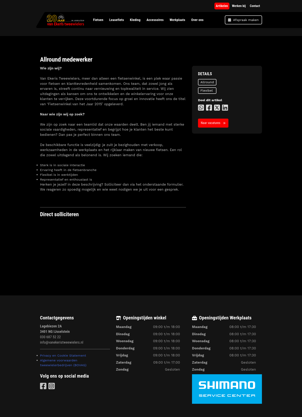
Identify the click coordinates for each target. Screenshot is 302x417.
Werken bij (239, 6)
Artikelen (222, 6)
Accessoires (155, 20)
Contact (255, 6)
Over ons (197, 20)
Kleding (135, 20)
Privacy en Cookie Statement (63, 355)
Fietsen (98, 20)
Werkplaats (177, 20)
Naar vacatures (210, 123)
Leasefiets (116, 20)
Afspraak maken (243, 20)
